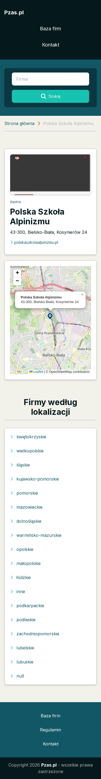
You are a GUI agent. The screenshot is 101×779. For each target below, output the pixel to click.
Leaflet (36, 372)
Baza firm (50, 28)
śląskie (15, 202)
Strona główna (19, 123)
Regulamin (50, 729)
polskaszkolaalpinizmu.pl (34, 242)
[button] (50, 316)
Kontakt (50, 45)
